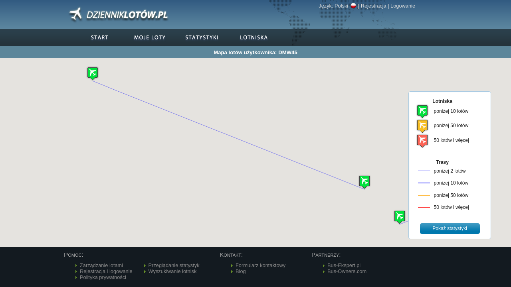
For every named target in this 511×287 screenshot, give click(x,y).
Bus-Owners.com (346, 271)
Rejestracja (373, 6)
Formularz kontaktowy (260, 265)
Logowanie (402, 6)
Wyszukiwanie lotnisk (173, 271)
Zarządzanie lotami (101, 265)
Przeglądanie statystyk (174, 265)
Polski (346, 6)
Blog (241, 271)
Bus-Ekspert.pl (343, 265)
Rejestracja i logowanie (106, 271)
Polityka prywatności (103, 277)
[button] (399, 217)
